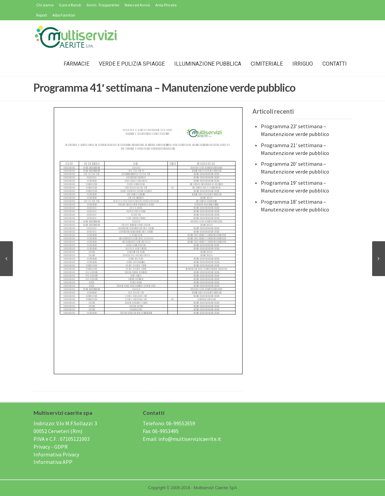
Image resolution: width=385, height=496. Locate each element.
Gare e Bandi (70, 4)
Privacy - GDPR (50, 446)
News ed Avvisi (137, 4)
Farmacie (76, 64)
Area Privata (166, 4)
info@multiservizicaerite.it (189, 438)
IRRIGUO (302, 64)
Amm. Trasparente (103, 4)
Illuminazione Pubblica (207, 64)
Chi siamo (44, 4)
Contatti (334, 64)
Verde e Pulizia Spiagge (132, 64)
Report (41, 15)
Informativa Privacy (56, 454)
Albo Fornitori (63, 15)
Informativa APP (52, 461)
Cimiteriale (267, 64)
